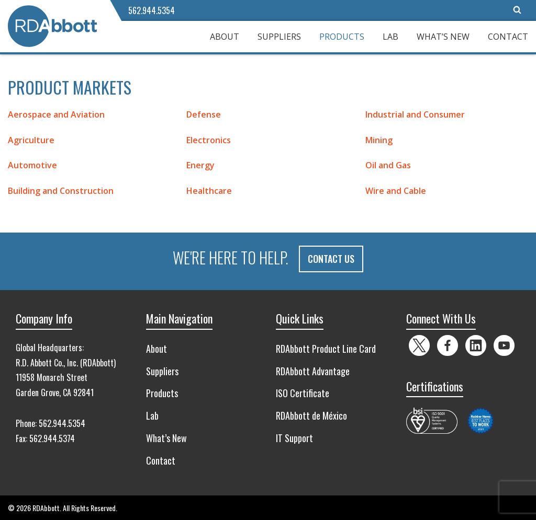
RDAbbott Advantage (313, 370)
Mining (379, 140)
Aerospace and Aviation (56, 114)
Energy (200, 165)
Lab (390, 36)
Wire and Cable (395, 191)
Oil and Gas (388, 165)
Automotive (32, 165)
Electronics (208, 140)
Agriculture (31, 140)
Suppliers (279, 36)
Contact (508, 36)
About (224, 36)
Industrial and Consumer (415, 114)
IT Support (294, 438)
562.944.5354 (151, 10)
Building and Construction (61, 191)
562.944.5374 (52, 438)
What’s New (443, 36)
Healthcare (209, 191)
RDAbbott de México (311, 415)
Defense (203, 114)
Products (341, 36)
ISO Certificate (302, 393)
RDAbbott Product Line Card (326, 348)
